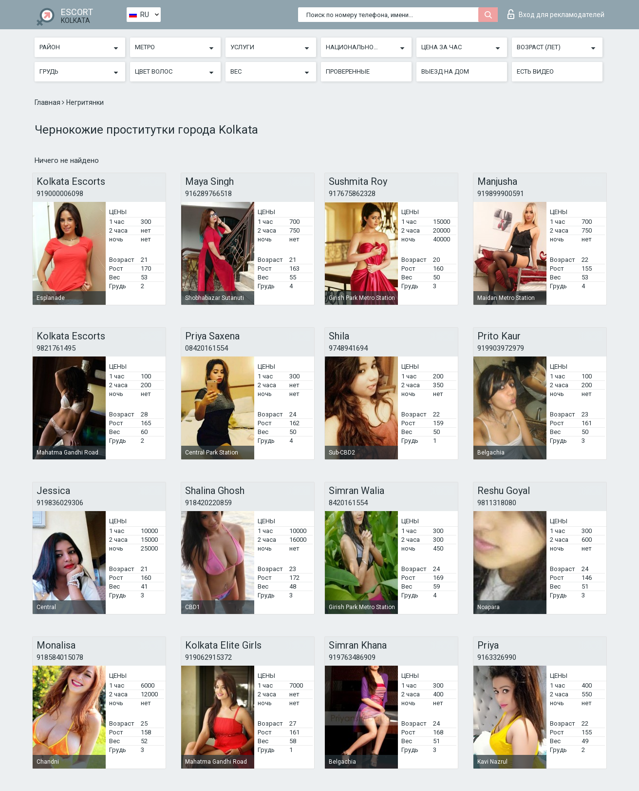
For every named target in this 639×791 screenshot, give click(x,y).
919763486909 (352, 657)
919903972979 (500, 348)
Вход (555, 14)
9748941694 (348, 348)
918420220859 (208, 502)
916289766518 (208, 193)
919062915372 (208, 657)
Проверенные (348, 71)
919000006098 (60, 193)
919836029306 (60, 502)
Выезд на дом (445, 71)
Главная (48, 102)
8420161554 (348, 502)
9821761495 (56, 348)
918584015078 (60, 657)
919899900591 (500, 193)
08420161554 (206, 348)
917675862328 (352, 193)
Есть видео (535, 71)
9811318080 (496, 502)
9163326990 (496, 657)
